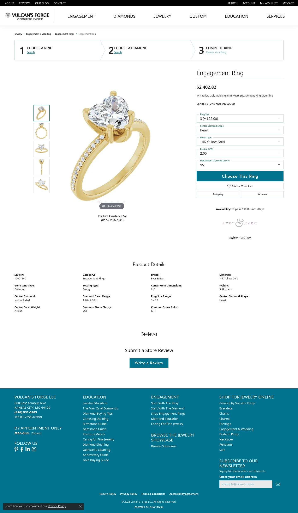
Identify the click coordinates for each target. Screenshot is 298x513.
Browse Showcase (163, 446)
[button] (232, 3)
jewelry (18, 33)
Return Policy (108, 494)
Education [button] (236, 16)
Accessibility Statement (183, 494)
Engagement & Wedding (38, 33)
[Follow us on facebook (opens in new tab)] (21, 449)
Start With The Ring (164, 403)
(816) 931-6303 (113, 220)
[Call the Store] (25, 412)
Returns (262, 194)
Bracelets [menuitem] (225, 408)
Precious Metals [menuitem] (94, 434)
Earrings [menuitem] (225, 424)
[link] (9, 3)
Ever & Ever (158, 278)
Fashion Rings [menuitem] (229, 434)
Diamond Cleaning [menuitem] (96, 444)
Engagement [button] (81, 16)
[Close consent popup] (80, 506)
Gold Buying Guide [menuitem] (96, 460)
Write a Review (149, 362)
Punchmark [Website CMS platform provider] (156, 507)
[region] (112, 149)
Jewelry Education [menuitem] (95, 403)
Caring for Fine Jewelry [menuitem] (98, 439)
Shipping (218, 194)
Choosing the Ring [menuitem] (95, 419)
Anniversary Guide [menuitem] (95, 455)
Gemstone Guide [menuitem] (94, 429)
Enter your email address (238, 477)
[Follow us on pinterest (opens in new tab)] (16, 449)
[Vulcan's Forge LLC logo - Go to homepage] (28, 16)
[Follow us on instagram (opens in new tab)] (34, 449)
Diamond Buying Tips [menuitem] (98, 413)
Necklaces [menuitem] (226, 439)
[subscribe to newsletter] (278, 484)
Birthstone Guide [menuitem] (95, 424)
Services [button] (276, 16)
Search (31, 52)
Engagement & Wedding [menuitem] (236, 429)
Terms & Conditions (153, 494)
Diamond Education (165, 419)
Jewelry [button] (162, 16)
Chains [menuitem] (224, 413)
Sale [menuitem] (222, 450)
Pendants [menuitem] (226, 444)
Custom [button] (198, 16)
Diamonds (124, 16)
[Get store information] (28, 417)
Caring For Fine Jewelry (167, 424)
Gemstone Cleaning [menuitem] (96, 450)
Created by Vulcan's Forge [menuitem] (237, 403)
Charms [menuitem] (224, 419)
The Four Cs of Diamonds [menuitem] (100, 408)
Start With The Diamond (168, 408)
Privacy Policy (128, 494)
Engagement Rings (64, 33)
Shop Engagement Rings (168, 413)
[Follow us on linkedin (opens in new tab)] (27, 449)
